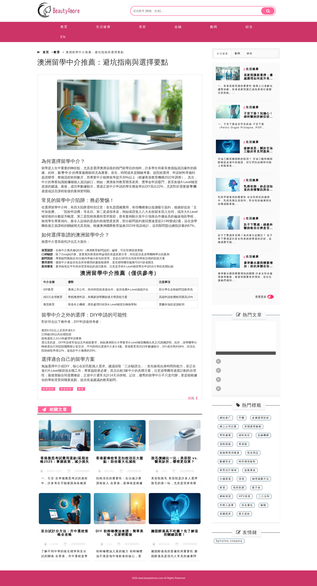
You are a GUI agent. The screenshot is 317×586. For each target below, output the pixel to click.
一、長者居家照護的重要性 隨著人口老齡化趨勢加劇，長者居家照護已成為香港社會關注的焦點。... (245, 89)
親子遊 (256, 487)
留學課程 (48, 388)
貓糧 (263, 505)
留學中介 (65, 172)
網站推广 (225, 417)
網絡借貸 (225, 496)
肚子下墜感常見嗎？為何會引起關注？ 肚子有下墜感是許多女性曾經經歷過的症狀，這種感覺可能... (245, 239)
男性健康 (225, 435)
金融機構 (263, 435)
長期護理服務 (252, 426)
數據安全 (225, 461)
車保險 (243, 444)
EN (63, 37)
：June (51, 544)
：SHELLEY (51, 471)
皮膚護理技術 (260, 417)
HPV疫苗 (245, 496)
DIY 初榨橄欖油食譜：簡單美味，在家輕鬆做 (120, 532)
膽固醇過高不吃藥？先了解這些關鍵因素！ (174, 532)
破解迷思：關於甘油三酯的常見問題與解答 (258, 152)
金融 (178, 27)
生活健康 (103, 27)
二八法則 (264, 496)
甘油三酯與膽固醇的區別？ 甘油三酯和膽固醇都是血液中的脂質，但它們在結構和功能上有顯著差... (245, 162)
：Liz (106, 544)
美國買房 (225, 513)
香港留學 (66, 388)
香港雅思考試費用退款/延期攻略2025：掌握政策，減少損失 (64, 460)
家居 (222, 487)
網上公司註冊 (228, 426)
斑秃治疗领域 (228, 470)
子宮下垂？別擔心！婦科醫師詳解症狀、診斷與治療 (258, 117)
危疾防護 (238, 487)
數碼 (213, 27)
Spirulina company (229, 541)
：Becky (106, 471)
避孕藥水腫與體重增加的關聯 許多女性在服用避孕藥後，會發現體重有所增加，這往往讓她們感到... (245, 277)
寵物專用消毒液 (230, 452)
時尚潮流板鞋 (247, 461)
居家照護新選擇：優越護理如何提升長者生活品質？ (258, 78)
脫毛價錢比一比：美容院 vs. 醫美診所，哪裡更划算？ (174, 460)
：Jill (161, 471)
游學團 (191, 186)
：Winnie (161, 544)
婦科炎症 (244, 435)
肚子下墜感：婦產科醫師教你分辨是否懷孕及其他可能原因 (258, 228)
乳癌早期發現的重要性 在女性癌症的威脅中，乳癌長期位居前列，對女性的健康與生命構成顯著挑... (245, 200)
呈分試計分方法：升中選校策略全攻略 (64, 532)
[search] (268, 11)
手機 (241, 417)
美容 (142, 27)
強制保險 (225, 444)
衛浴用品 (253, 452)
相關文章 (54, 409)
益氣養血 (250, 470)
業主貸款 (244, 513)
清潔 (241, 478)
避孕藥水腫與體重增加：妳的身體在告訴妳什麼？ (258, 266)
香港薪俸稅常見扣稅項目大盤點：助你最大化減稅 (119, 460)
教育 (64, 27)
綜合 (249, 27)
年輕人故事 (227, 505)
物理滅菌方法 (260, 478)
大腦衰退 (225, 478)
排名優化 (247, 505)
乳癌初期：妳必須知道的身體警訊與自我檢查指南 (258, 190)
